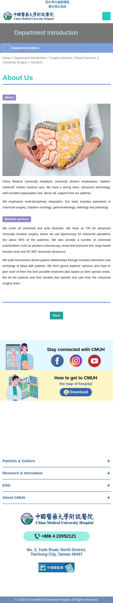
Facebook (57, 361)
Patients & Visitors (18, 461)
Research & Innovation (22, 473)
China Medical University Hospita (56, 519)
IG (76, 361)
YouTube (94, 361)
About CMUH (13, 498)
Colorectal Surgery (14, 62)
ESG (6, 485)
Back (56, 315)
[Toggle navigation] (106, 16)
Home (6, 58)
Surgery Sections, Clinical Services (73, 58)
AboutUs (36, 62)
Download (79, 392)
